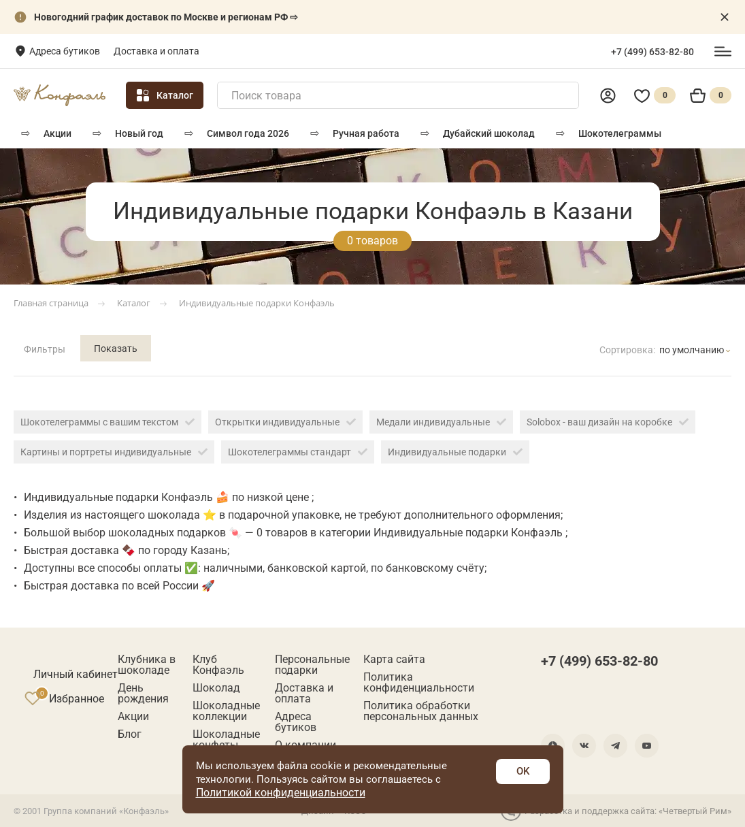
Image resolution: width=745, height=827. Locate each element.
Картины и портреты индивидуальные (114, 452)
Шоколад (216, 688)
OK (522, 771)
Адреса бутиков (64, 51)
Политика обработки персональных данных (420, 711)
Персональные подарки (312, 665)
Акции (57, 133)
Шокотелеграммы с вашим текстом (107, 422)
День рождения (143, 693)
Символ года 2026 (248, 133)
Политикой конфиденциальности (280, 792)
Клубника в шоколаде (147, 665)
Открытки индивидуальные (285, 422)
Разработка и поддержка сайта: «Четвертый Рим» (616, 810)
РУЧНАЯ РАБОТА (366, 133)
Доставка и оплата (156, 51)
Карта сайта (394, 659)
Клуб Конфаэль (218, 665)
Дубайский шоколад (489, 133)
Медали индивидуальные (441, 422)
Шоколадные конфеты (226, 740)
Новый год (139, 133)
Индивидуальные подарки (455, 452)
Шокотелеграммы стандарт (297, 452)
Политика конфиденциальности (418, 683)
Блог (130, 734)
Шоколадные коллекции (226, 711)
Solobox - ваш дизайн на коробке (608, 422)
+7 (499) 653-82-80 (652, 51)
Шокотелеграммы (619, 133)
